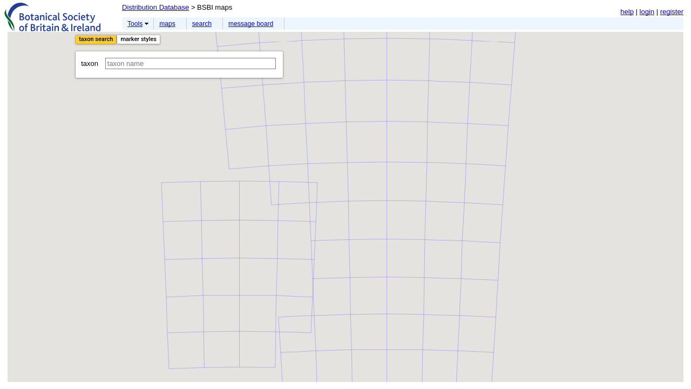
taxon (178, 63)
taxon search (96, 39)
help (627, 12)
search (202, 24)
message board (250, 24)
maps (167, 24)
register (671, 12)
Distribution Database (155, 7)
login (647, 12)
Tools (135, 24)
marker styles (138, 39)
